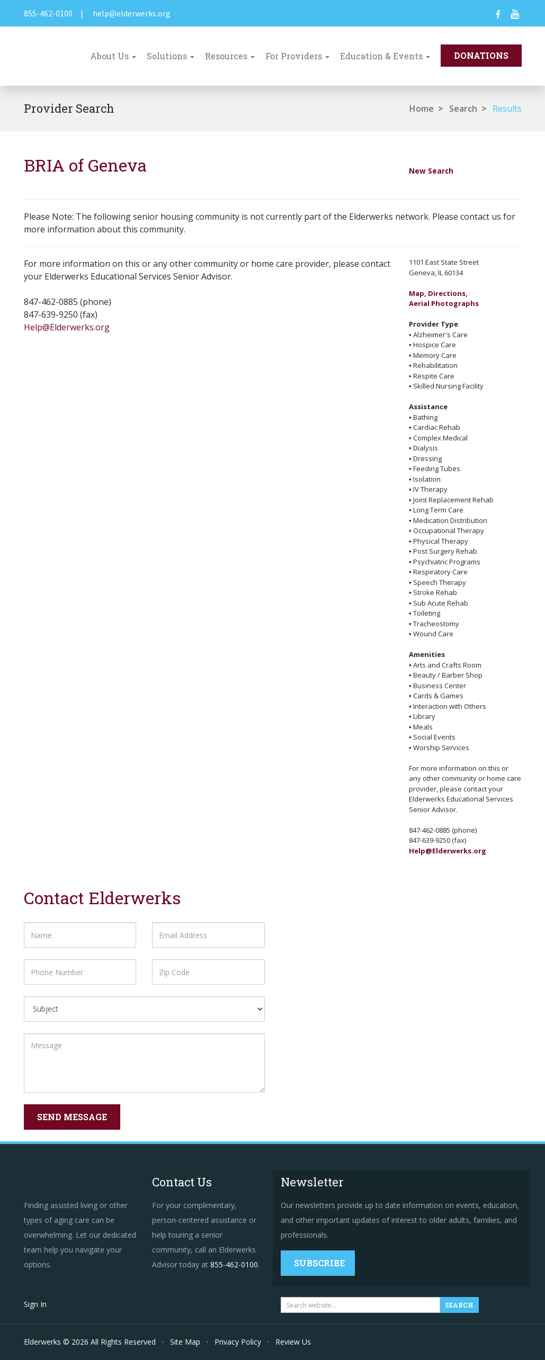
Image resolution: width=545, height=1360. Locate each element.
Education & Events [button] (385, 55)
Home (421, 108)
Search (463, 108)
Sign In (35, 1304)
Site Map (185, 1342)
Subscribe (319, 1262)
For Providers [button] (297, 55)
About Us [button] (113, 55)
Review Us (293, 1342)
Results (507, 108)
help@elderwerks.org (132, 13)
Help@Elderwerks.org (67, 327)
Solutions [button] (170, 55)
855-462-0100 (48, 13)
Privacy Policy (238, 1342)
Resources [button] (230, 55)
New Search (431, 171)
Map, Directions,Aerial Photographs (444, 299)
